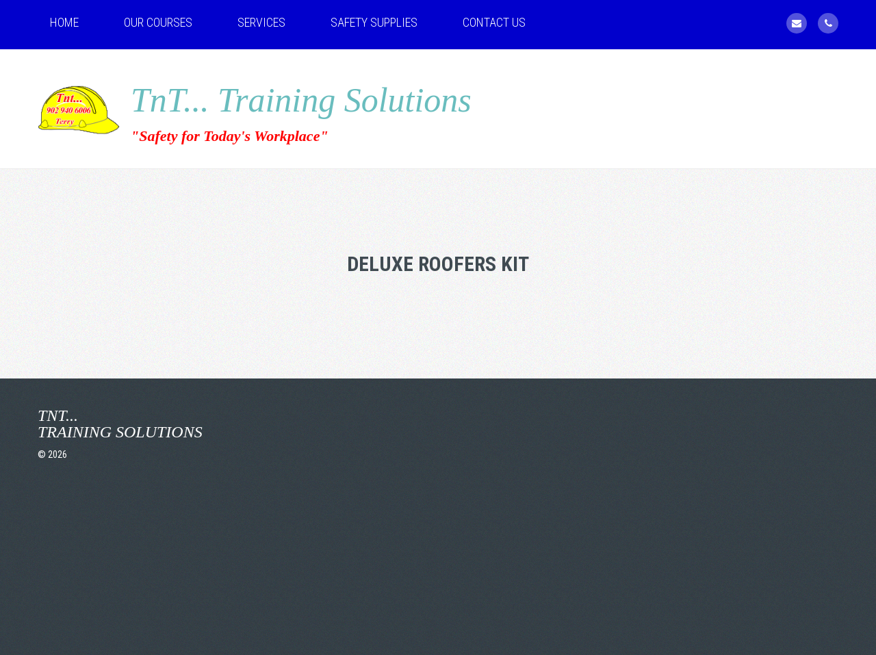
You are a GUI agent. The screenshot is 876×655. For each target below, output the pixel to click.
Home (64, 22)
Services (261, 22)
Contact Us (494, 22)
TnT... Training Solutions (301, 100)
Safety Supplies (374, 22)
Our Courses (158, 22)
